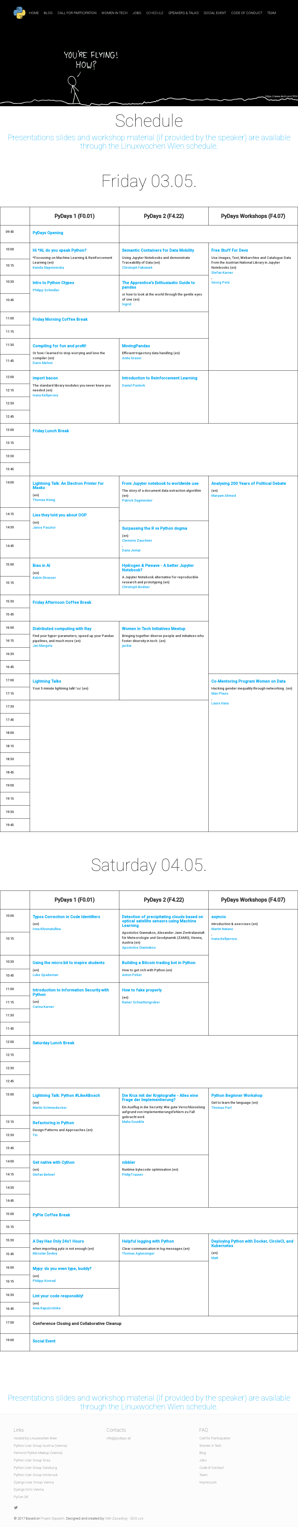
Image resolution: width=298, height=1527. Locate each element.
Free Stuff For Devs (229, 250)
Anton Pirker (132, 975)
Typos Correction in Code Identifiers (66, 916)
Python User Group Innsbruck (36, 1475)
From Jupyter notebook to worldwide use (160, 483)
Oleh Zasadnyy (116, 1518)
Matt (214, 1258)
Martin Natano (222, 929)
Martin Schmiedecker (50, 1108)
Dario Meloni (42, 363)
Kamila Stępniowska (48, 268)
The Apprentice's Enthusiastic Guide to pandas (158, 285)
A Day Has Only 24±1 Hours (58, 1241)
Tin (35, 1135)
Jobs (137, 13)
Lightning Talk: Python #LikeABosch (66, 1095)
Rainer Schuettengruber (141, 1002)
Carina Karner (43, 1007)
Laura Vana (220, 703)
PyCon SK (21, 1497)
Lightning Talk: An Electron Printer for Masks (68, 485)
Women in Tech (115, 13)
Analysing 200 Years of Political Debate (248, 483)
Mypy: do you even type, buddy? (62, 1268)
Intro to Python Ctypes (53, 282)
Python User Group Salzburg (35, 1468)
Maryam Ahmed (223, 496)
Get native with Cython (53, 1162)
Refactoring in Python (53, 1122)
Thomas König (44, 500)
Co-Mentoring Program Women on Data (248, 681)
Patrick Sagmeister (137, 500)
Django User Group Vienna (34, 1482)
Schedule (154, 13)
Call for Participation (77, 13)
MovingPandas (136, 346)
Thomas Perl (221, 1108)
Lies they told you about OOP (60, 515)
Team (271, 13)
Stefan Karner (222, 273)
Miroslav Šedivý (45, 1253)
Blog (48, 13)
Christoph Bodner (136, 587)
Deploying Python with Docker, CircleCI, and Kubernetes (252, 1243)
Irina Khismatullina (47, 929)
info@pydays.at (119, 1438)
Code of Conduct (246, 13)
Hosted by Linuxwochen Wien (35, 1438)
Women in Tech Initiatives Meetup (153, 628)
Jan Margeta (42, 646)
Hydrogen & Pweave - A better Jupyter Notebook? (158, 567)
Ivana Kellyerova (45, 395)
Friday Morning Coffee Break (60, 319)
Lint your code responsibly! (58, 1296)
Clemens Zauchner (137, 540)
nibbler (128, 1162)
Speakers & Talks (183, 13)
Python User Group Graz (32, 1460)
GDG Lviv (136, 1518)
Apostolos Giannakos (139, 947)
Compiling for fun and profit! (59, 346)
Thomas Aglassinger (138, 1253)
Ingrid (126, 304)
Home (34, 13)
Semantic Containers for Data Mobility (158, 250)
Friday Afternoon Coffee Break (62, 602)
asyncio (218, 916)
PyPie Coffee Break (51, 1215)
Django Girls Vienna (29, 1489)
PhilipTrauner (132, 1175)
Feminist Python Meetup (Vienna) (38, 1453)
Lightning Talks (47, 681)
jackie (127, 646)
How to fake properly (141, 990)
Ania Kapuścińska (46, 1308)
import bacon (45, 378)
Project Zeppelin (52, 1518)
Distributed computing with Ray (62, 628)
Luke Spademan (45, 975)
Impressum (208, 1482)
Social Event (215, 13)
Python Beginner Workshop (236, 1095)
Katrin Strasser (44, 578)
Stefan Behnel (44, 1175)
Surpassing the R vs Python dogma (154, 528)
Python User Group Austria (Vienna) (40, 1446)
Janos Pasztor (44, 527)
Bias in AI (41, 565)
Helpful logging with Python (148, 1241)
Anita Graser (132, 358)
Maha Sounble (133, 1122)
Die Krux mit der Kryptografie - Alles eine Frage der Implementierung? (160, 1097)
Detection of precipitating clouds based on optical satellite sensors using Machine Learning (162, 921)
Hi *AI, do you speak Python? (59, 250)
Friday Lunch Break (51, 431)
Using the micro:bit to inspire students (68, 962)
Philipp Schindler (46, 290)
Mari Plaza (219, 693)
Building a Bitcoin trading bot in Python (158, 962)
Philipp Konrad (44, 1281)
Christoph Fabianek (137, 268)
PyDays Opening (48, 232)
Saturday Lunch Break (53, 1043)
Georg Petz (220, 282)
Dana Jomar (131, 550)
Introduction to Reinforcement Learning (159, 378)
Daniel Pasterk (133, 385)
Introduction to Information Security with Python (71, 992)
